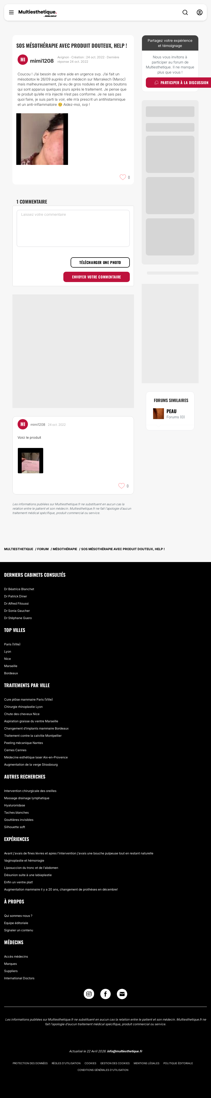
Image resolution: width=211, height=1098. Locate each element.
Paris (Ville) (12, 644)
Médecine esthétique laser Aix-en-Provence (36, 757)
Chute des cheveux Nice (22, 714)
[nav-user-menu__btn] (199, 12)
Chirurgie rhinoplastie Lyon (23, 707)
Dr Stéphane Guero (18, 618)
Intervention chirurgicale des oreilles (30, 791)
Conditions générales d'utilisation (103, 1069)
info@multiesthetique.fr (124, 1051)
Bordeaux (11, 673)
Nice (7, 659)
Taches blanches (16, 812)
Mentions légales (146, 1063)
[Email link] (122, 994)
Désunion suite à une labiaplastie (28, 875)
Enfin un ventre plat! (18, 882)
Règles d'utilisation (66, 1063)
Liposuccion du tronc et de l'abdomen (31, 868)
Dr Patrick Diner (15, 596)
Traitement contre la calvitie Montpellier (33, 736)
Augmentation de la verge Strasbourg (31, 764)
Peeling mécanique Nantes (23, 743)
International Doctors (19, 978)
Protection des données (30, 1063)
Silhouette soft (14, 827)
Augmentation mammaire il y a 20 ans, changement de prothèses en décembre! (61, 889)
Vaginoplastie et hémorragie (24, 860)
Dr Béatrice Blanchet (19, 589)
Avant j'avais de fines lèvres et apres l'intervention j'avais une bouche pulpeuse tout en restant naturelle (78, 853)
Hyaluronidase (14, 805)
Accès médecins (16, 956)
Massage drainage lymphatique (26, 798)
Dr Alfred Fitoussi (16, 603)
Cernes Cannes (15, 750)
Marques (10, 964)
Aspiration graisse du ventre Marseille (31, 721)
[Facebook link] (105, 995)
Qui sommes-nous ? (18, 916)
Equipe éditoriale (16, 923)
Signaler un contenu (18, 930)
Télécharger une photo (100, 262)
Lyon (7, 651)
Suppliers (11, 971)
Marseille (10, 666)
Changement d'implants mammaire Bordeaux (36, 728)
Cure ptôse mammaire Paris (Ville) (28, 699)
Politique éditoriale (178, 1063)
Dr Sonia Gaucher (17, 611)
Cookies (90, 1063)
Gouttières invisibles (18, 820)
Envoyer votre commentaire (96, 276)
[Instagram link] (89, 995)
